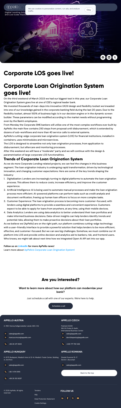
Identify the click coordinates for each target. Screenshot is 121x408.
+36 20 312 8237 (15, 379)
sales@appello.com (16, 334)
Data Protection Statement (45, 399)
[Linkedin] (62, 399)
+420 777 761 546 (73, 344)
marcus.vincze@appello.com (20, 338)
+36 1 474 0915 (14, 372)
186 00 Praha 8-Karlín (69, 329)
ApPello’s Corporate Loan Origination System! (49, 249)
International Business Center (72, 331)
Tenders (38, 391)
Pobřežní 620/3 (67, 326)
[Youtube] (78, 399)
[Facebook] (67, 399)
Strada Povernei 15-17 (69, 358)
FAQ (36, 395)
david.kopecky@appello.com (77, 338)
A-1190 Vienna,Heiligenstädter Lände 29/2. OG (21, 326)
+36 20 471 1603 (15, 344)
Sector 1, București (68, 360)
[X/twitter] (73, 399)
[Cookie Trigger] (40, 403)
